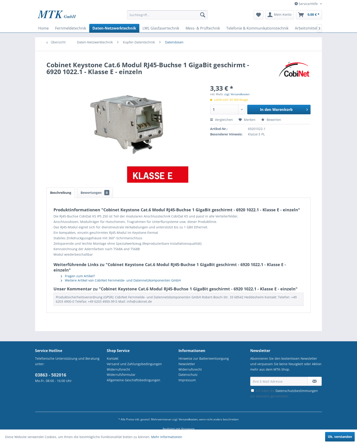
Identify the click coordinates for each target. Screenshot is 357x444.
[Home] (43, 28)
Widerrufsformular (121, 374)
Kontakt (112, 358)
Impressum (187, 380)
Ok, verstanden (340, 436)
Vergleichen (221, 119)
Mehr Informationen (166, 437)
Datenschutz (188, 374)
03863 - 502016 (50, 375)
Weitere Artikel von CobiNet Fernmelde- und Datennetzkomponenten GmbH (121, 280)
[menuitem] (167, 17)
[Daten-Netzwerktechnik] (114, 28)
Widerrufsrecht (118, 369)
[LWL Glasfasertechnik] (160, 28)
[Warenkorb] (309, 14)
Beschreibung (60, 192)
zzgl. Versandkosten (237, 94)
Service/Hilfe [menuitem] (307, 4)
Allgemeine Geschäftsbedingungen (133, 380)
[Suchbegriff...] (167, 14)
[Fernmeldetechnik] (70, 28)
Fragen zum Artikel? (78, 276)
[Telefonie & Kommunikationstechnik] (257, 28)
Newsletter (186, 364)
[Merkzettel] (258, 14)
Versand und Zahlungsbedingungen (134, 364)
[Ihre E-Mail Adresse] (279, 381)
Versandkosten (188, 419)
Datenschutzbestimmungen (296, 391)
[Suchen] (202, 14)
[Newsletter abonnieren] (314, 381)
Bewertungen (95, 192)
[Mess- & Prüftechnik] (202, 28)
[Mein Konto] (279, 14)
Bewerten (271, 119)
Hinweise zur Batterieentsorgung (203, 358)
